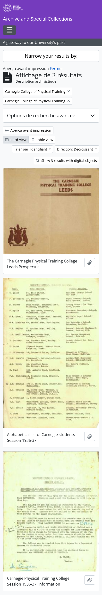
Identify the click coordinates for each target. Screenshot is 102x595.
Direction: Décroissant (75, 149)
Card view (15, 139)
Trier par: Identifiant (31, 149)
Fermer (56, 68)
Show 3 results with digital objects (66, 160)
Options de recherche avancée (41, 115)
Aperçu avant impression (28, 130)
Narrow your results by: (51, 56)
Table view (42, 139)
